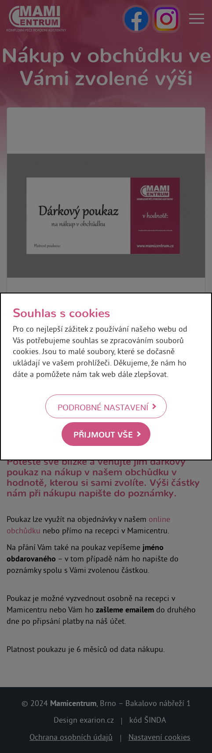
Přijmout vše (103, 433)
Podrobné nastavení (103, 407)
